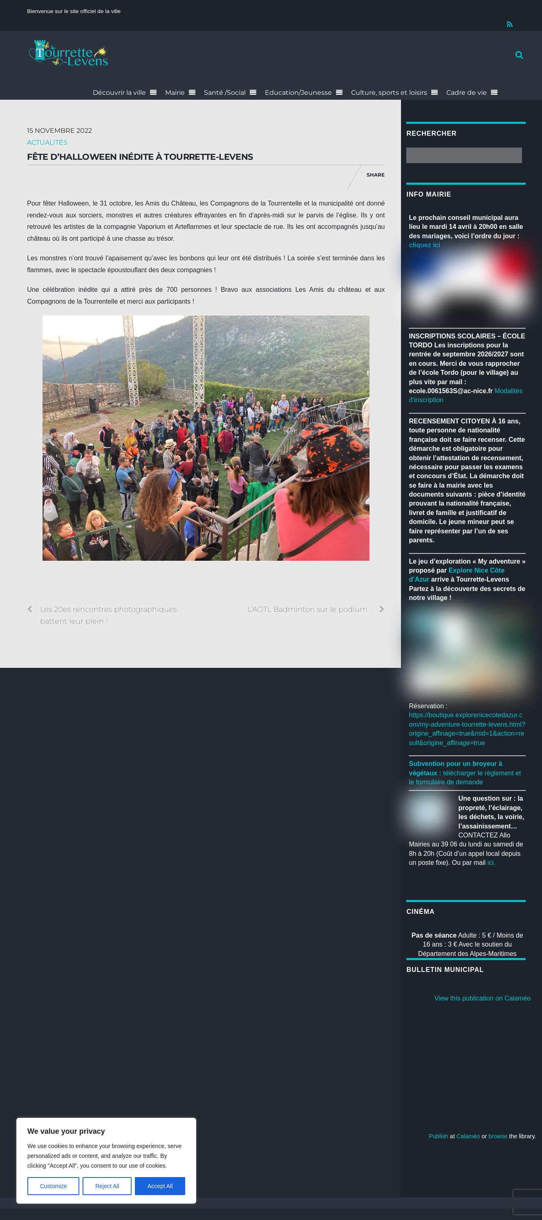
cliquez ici (424, 245)
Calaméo (468, 1136)
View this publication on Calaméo (482, 998)
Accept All (160, 1186)
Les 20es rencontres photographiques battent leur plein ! (102, 614)
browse (497, 1136)
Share (376, 175)
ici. (492, 862)
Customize (53, 1186)
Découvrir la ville (119, 92)
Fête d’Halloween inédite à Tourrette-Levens (140, 157)
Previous (46, 439)
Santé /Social (225, 92)
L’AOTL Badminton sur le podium (316, 609)
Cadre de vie (466, 92)
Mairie (175, 92)
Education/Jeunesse (298, 92)
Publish (438, 1136)
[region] (106, 1161)
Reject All (107, 1186)
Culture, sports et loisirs (389, 92)
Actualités (47, 142)
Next (365, 439)
